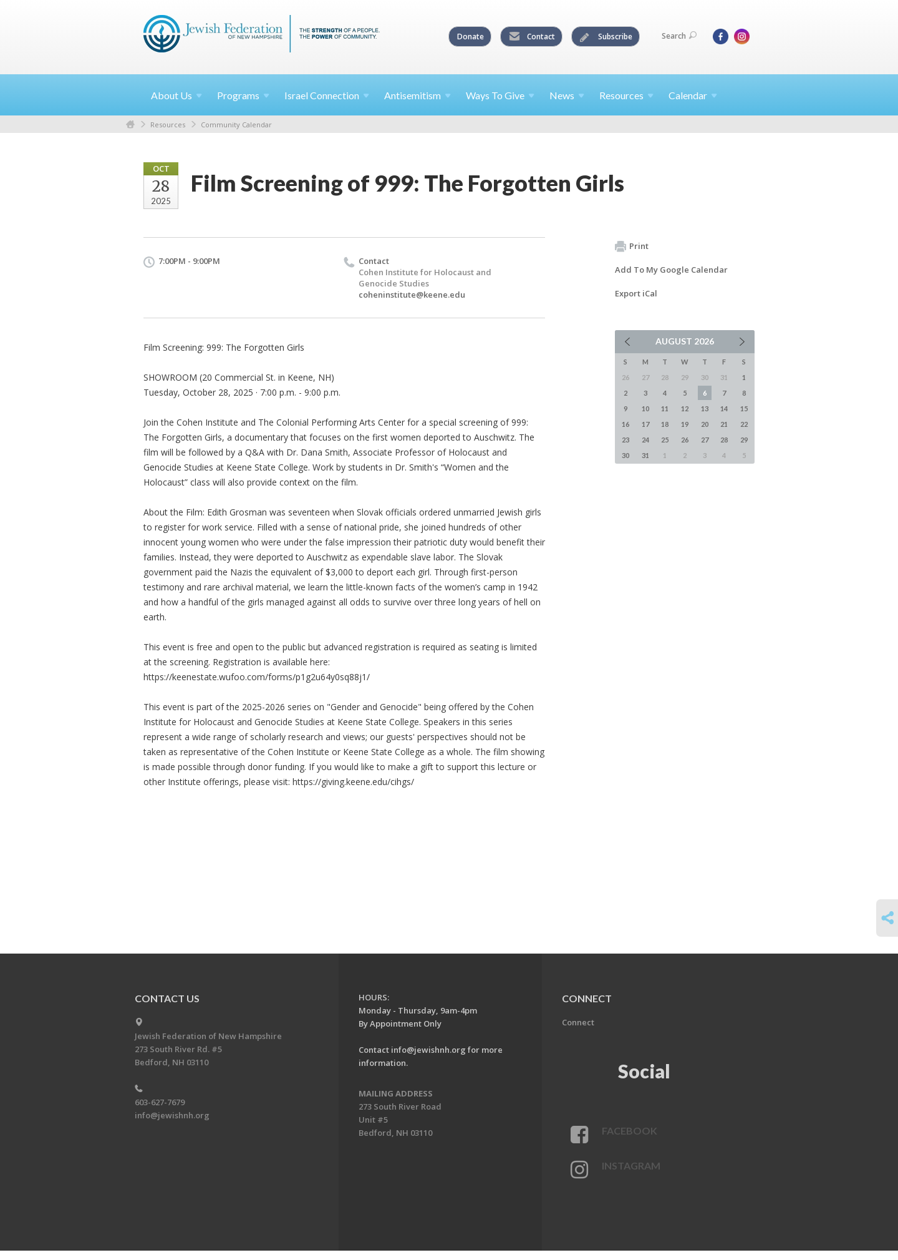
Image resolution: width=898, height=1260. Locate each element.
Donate (470, 36)
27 (704, 440)
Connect (578, 1022)
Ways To (500, 95)
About (176, 95)
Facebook (629, 1130)
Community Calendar (236, 124)
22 (744, 424)
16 (625, 424)
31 (645, 455)
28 (724, 440)
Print (632, 246)
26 (684, 440)
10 (645, 408)
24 (645, 440)
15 (744, 408)
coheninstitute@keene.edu (412, 294)
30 (625, 455)
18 (665, 424)
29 (744, 440)
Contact (532, 36)
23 (625, 440)
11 (665, 408)
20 (704, 424)
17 (645, 424)
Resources (167, 124)
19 (684, 424)
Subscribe (606, 36)
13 (704, 408)
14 (724, 408)
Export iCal (636, 293)
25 (665, 440)
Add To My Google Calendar (671, 269)
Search (679, 36)
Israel (326, 95)
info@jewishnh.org (172, 1115)
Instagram (631, 1165)
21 (724, 424)
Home (130, 124)
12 (684, 408)
